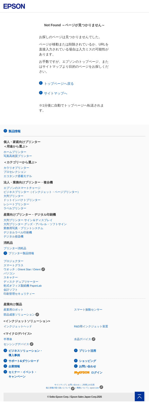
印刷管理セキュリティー (19, 293)
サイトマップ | (60, 385)
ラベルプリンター (15, 208)
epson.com (94, 388)
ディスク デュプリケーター (21, 281)
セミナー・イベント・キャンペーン (23, 374)
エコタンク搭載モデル (18, 176)
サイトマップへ (55, 93)
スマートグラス (13, 265)
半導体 (8, 339)
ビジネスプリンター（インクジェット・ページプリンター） (42, 192)
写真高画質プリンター (18, 156)
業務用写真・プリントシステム (23, 228)
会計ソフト (11, 289)
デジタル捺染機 (13, 236)
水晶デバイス (82, 339)
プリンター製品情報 (21, 253)
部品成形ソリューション (19, 314)
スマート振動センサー (88, 309)
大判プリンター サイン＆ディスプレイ (28, 220)
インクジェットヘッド (18, 326)
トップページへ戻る (59, 83)
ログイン (88, 372)
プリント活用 (87, 350)
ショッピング (87, 361)
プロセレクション (15, 171)
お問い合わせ (87, 366)
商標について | (83, 388)
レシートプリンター (16, 204)
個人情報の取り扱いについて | (60, 388)
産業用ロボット (13, 309)
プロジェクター (13, 261)
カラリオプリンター (16, 167)
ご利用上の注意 (88, 385)
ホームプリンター (15, 152)
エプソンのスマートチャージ (22, 188)
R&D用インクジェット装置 (91, 326)
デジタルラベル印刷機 (18, 232)
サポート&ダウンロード (24, 361)
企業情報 (14, 366)
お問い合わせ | (74, 385)
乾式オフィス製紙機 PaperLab (23, 285)
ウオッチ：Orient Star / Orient (22, 269)
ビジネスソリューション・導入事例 (26, 353)
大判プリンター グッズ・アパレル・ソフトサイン (35, 224)
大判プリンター (13, 196)
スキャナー (11, 277)
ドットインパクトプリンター (22, 200)
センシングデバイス (16, 344)
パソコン (9, 273)
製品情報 (14, 131)
